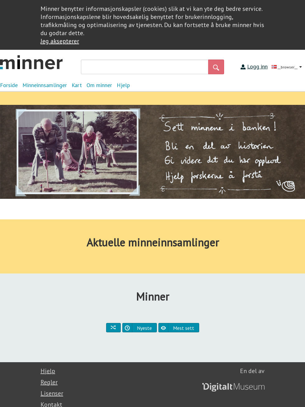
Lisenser (51, 393)
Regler (49, 382)
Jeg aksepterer (59, 41)
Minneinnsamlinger (44, 85)
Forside (9, 85)
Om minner (99, 85)
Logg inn (257, 66)
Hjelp (123, 85)
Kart (77, 85)
